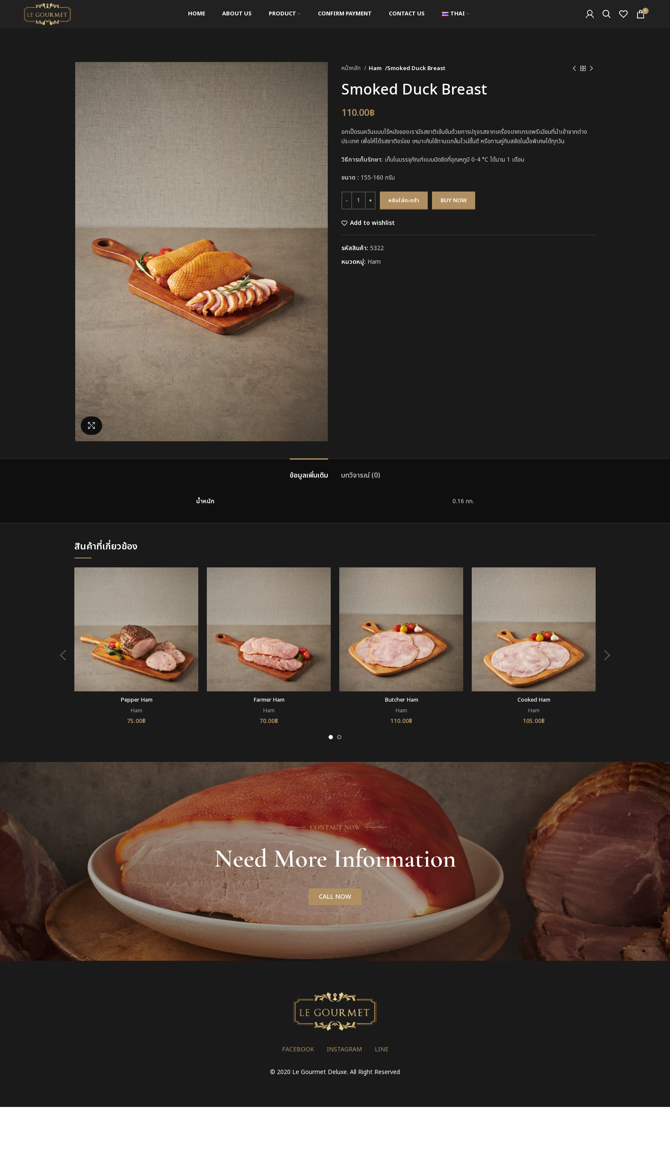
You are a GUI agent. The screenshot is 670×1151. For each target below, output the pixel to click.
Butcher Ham (401, 699)
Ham (376, 68)
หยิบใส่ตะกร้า (403, 200)
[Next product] (591, 69)
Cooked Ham (534, 699)
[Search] (606, 22)
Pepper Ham (136, 699)
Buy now (454, 200)
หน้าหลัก (351, 68)
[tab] (309, 471)
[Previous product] (574, 69)
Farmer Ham (269, 699)
